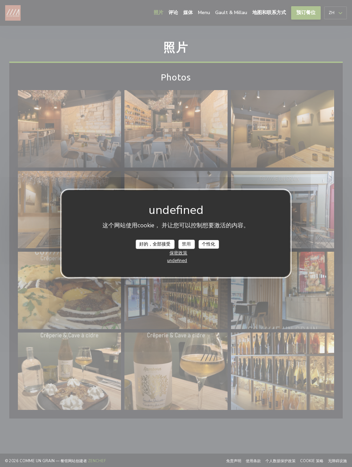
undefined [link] (177, 261)
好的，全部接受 (154, 244)
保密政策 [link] (178, 253)
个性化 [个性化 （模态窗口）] (208, 244)
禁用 (186, 244)
